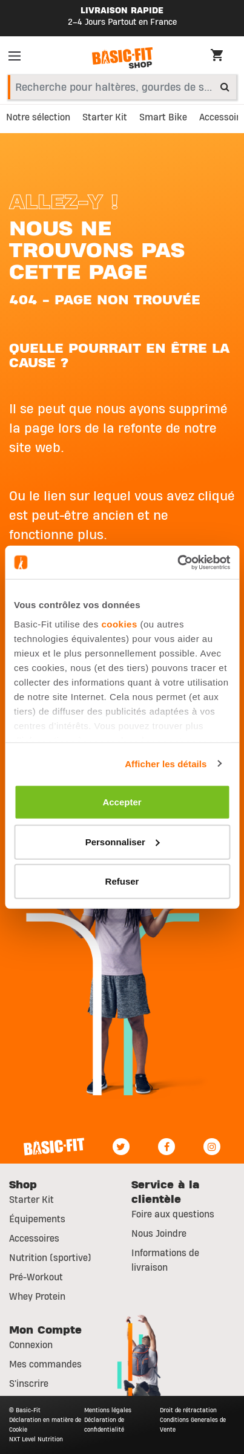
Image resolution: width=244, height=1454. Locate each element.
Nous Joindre (158, 1234)
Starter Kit (31, 1200)
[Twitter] (121, 1146)
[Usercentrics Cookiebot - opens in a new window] (177, 562)
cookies (119, 623)
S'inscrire (28, 1384)
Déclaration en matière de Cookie (45, 1424)
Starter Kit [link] (104, 117)
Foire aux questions (172, 1214)
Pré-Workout (36, 1277)
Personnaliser (122, 841)
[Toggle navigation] (18, 58)
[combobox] (122, 87)
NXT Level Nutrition (36, 1439)
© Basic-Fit (25, 1410)
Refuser (122, 881)
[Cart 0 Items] (223, 57)
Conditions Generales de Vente (193, 1424)
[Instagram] (211, 1146)
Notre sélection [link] (38, 117)
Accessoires (34, 1238)
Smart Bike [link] (163, 117)
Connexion (31, 1345)
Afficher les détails (165, 763)
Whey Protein (37, 1297)
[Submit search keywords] (224, 86)
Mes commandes (45, 1364)
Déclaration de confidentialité (104, 1424)
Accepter (121, 802)
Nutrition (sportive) (50, 1258)
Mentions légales (107, 1410)
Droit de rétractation (188, 1410)
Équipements (37, 1219)
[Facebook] (166, 1146)
